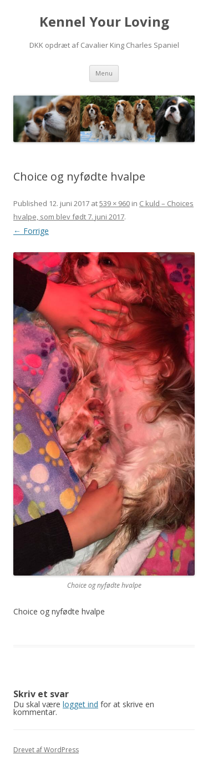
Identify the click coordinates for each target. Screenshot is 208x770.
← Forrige (31, 231)
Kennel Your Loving (104, 22)
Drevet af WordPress (46, 749)
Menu (104, 73)
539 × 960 (114, 203)
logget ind (80, 704)
